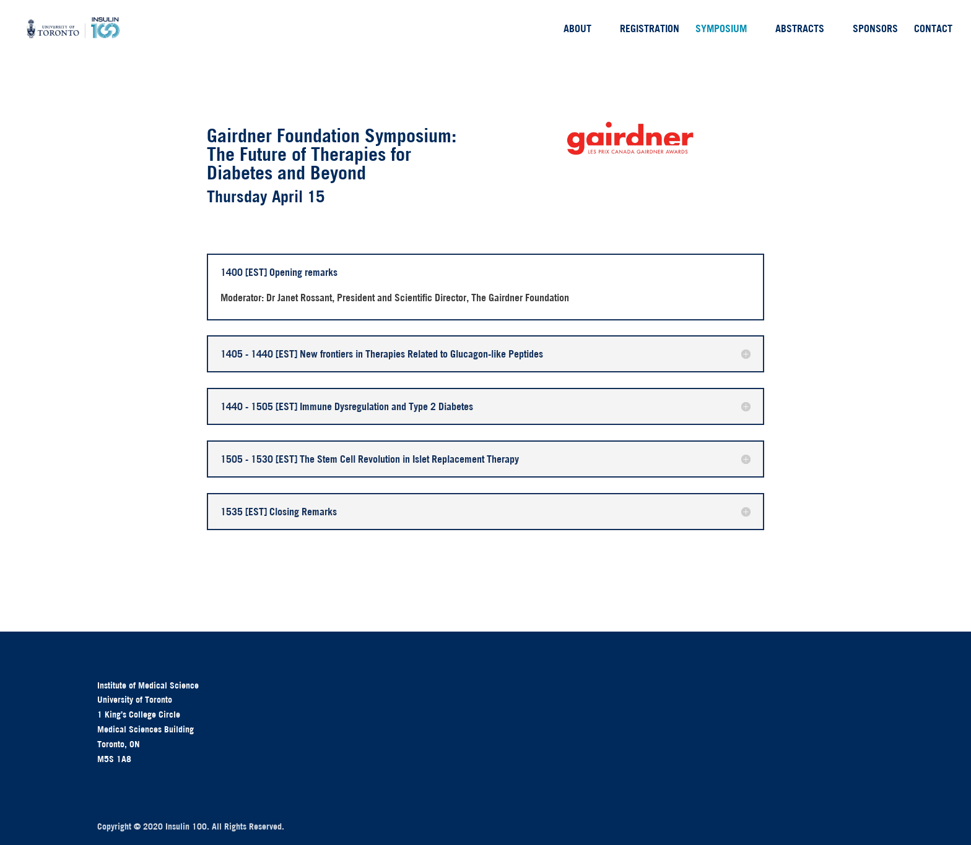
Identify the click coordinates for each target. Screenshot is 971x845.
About (577, 29)
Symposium (721, 29)
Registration (649, 29)
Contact (933, 29)
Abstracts (799, 29)
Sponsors (875, 29)
